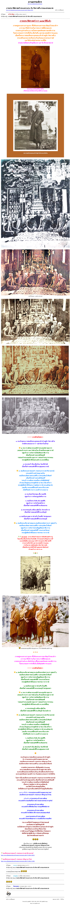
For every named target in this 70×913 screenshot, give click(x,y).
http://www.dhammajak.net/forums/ (35, 3)
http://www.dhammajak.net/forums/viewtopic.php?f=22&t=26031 (18, 855)
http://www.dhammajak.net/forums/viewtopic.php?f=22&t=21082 (18, 861)
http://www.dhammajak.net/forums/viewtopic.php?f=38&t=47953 (19, 10)
